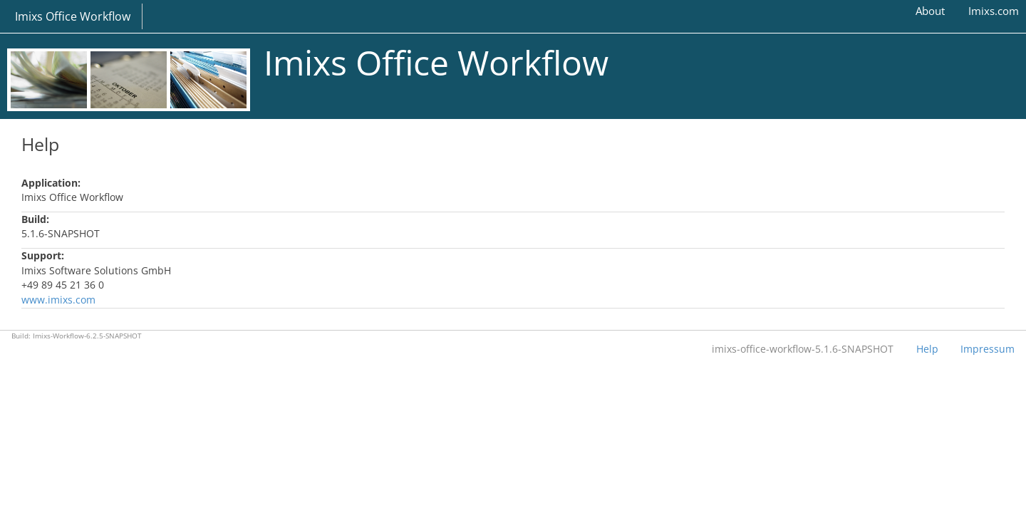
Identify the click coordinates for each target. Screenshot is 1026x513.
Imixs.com (993, 11)
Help (927, 349)
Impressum (987, 349)
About (930, 11)
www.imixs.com (58, 299)
